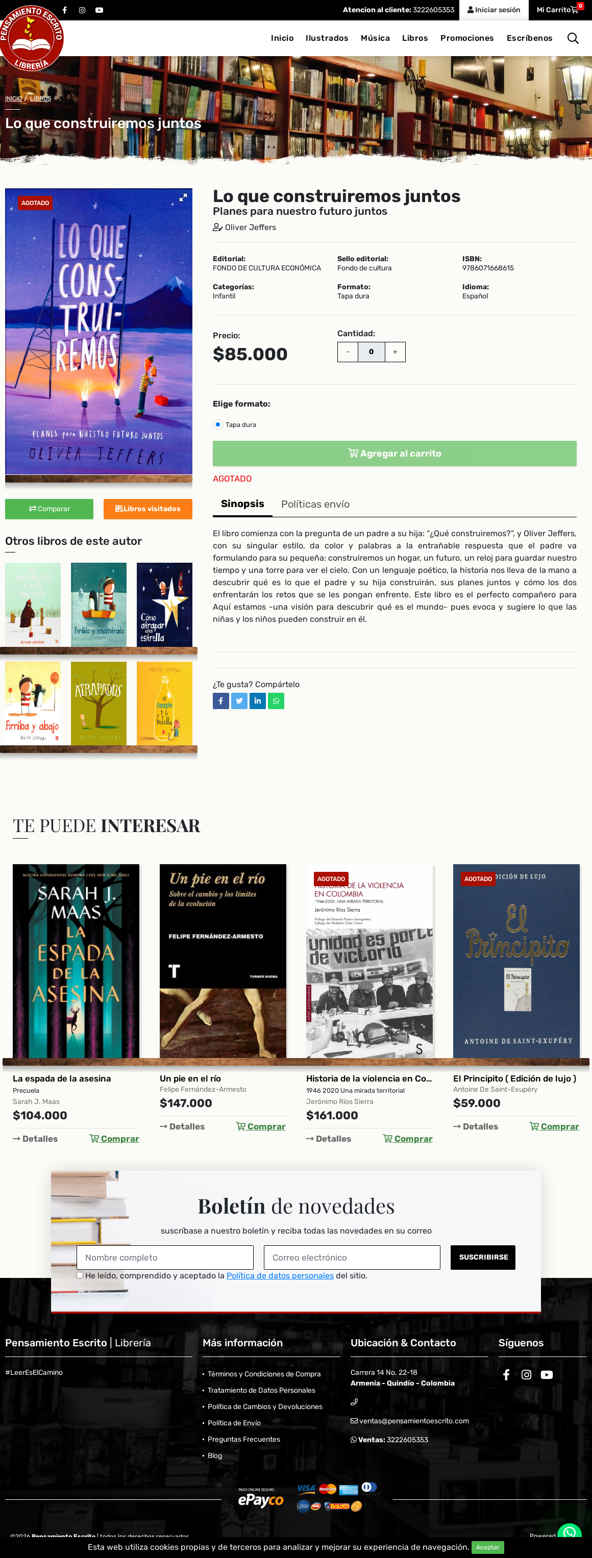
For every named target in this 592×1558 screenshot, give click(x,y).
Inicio (282, 38)
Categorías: (233, 287)
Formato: (354, 287)
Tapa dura (241, 425)
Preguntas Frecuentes (244, 1439)
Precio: (226, 335)
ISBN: (472, 259)
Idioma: (475, 287)
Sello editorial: (362, 259)
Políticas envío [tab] (315, 504)
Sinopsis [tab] (242, 503)
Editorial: (229, 259)
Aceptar (488, 1547)
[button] (183, 197)
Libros (415, 38)
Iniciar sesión (494, 10)
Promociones (467, 38)
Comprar (114, 1139)
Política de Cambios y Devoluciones (265, 1406)
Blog (215, 1455)
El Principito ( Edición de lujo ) (514, 1078)
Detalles (35, 1139)
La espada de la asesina (62, 1078)
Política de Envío (234, 1423)
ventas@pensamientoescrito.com (413, 1421)
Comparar (49, 509)
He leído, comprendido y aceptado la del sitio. (222, 1275)
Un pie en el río (190, 1078)
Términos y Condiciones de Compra (264, 1374)
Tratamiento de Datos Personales (261, 1390)
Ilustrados (327, 38)
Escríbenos (530, 38)
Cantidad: (356, 333)
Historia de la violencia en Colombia (369, 1078)
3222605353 (432, 10)
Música (375, 38)
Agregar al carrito (394, 453)
